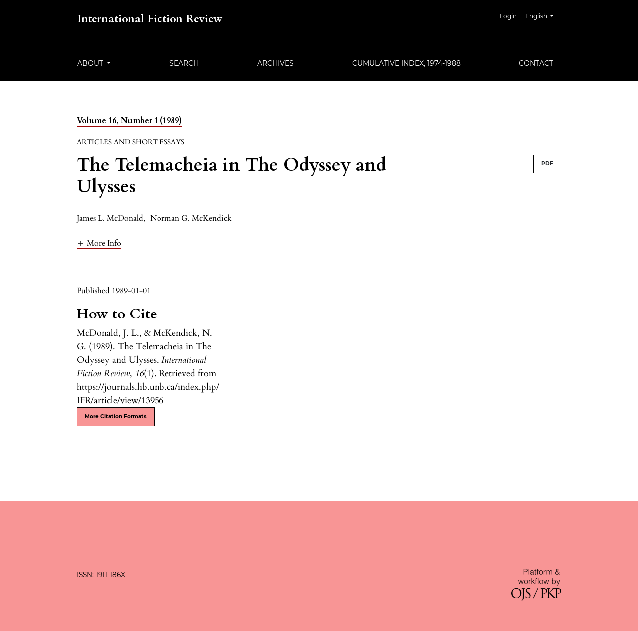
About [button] (91, 63)
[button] (99, 243)
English (543, 15)
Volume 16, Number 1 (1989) (129, 120)
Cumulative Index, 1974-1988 (406, 63)
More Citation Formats (116, 416)
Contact (536, 63)
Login (508, 16)
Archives (275, 63)
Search (184, 63)
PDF (547, 163)
